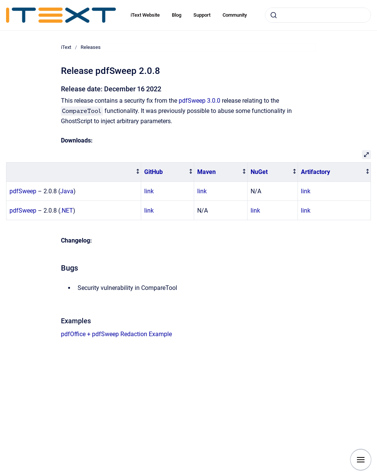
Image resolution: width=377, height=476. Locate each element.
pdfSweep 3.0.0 (199, 100)
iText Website (145, 15)
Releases (91, 47)
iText (66, 47)
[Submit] (274, 15)
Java (66, 191)
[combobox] (318, 15)
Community (235, 15)
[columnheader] (73, 172)
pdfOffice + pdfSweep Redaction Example (116, 334)
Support (201, 15)
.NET (66, 210)
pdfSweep (22, 191)
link (149, 191)
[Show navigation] (361, 459)
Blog (176, 15)
